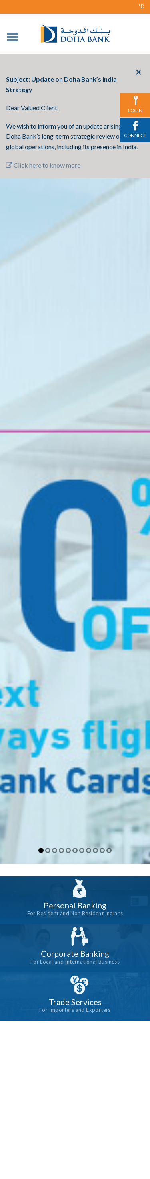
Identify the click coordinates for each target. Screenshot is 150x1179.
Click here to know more (43, 165)
